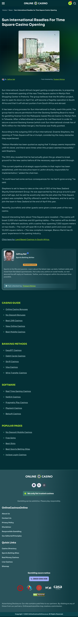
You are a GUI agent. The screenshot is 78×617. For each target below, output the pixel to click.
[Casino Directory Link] (9, 548)
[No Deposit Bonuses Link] (39, 315)
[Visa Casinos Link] (39, 367)
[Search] (74, 3)
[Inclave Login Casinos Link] (39, 454)
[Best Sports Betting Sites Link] (39, 449)
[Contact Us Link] (6, 518)
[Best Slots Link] (39, 443)
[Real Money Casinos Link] (10, 557)
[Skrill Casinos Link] (39, 361)
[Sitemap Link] (5, 566)
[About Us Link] (6, 513)
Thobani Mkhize (59, 79)
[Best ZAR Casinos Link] (39, 320)
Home (4, 10)
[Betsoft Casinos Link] (39, 413)
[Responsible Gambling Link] (11, 531)
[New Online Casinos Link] (39, 326)
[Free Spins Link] (39, 438)
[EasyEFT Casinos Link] (39, 350)
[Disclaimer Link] (6, 527)
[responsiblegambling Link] (29, 588)
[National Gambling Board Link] (48, 588)
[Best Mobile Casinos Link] (39, 332)
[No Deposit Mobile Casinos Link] (39, 432)
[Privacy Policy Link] (8, 522)
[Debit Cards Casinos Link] (39, 356)
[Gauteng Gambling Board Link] (39, 588)
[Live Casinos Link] (7, 562)
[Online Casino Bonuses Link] (39, 309)
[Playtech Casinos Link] (39, 408)
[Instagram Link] (44, 485)
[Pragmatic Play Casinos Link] (39, 402)
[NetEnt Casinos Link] (39, 397)
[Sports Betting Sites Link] (10, 553)
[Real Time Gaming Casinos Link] (39, 391)
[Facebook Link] (34, 485)
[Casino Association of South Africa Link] (58, 588)
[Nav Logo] (35, 3)
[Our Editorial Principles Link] (12, 536)
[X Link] (39, 485)
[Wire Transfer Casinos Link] (39, 373)
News (10, 10)
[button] (3, 3)
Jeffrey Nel (11, 79)
